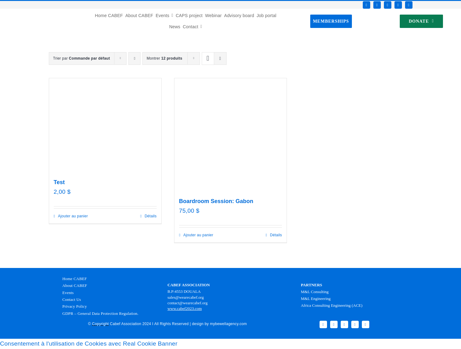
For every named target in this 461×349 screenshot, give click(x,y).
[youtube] (398, 5)
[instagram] (387, 5)
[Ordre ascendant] (134, 58)
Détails (151, 216)
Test (59, 182)
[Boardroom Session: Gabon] (230, 134)
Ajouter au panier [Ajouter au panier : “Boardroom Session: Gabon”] (198, 235)
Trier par (81, 58)
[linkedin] (409, 5)
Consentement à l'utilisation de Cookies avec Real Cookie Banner (88, 343)
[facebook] (366, 5)
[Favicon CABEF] (12, 11)
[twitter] (377, 5)
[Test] (105, 124)
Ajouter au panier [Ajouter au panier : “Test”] (73, 216)
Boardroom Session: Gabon (216, 201)
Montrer (164, 58)
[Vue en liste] (220, 58)
